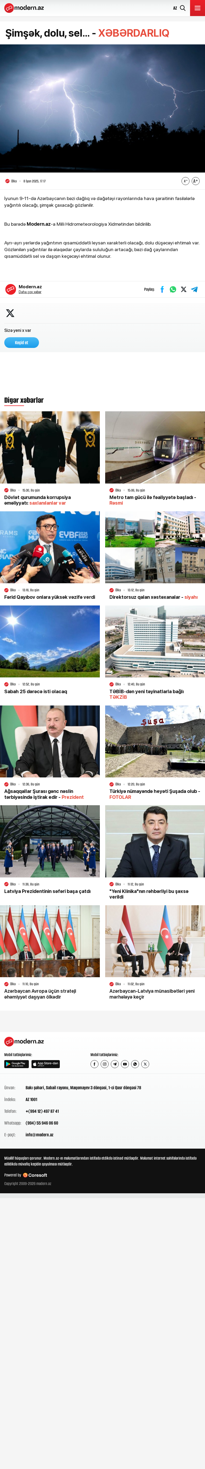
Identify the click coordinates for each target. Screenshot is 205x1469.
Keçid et (21, 343)
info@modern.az (39, 1135)
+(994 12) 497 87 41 (42, 1112)
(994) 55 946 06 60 (42, 1123)
